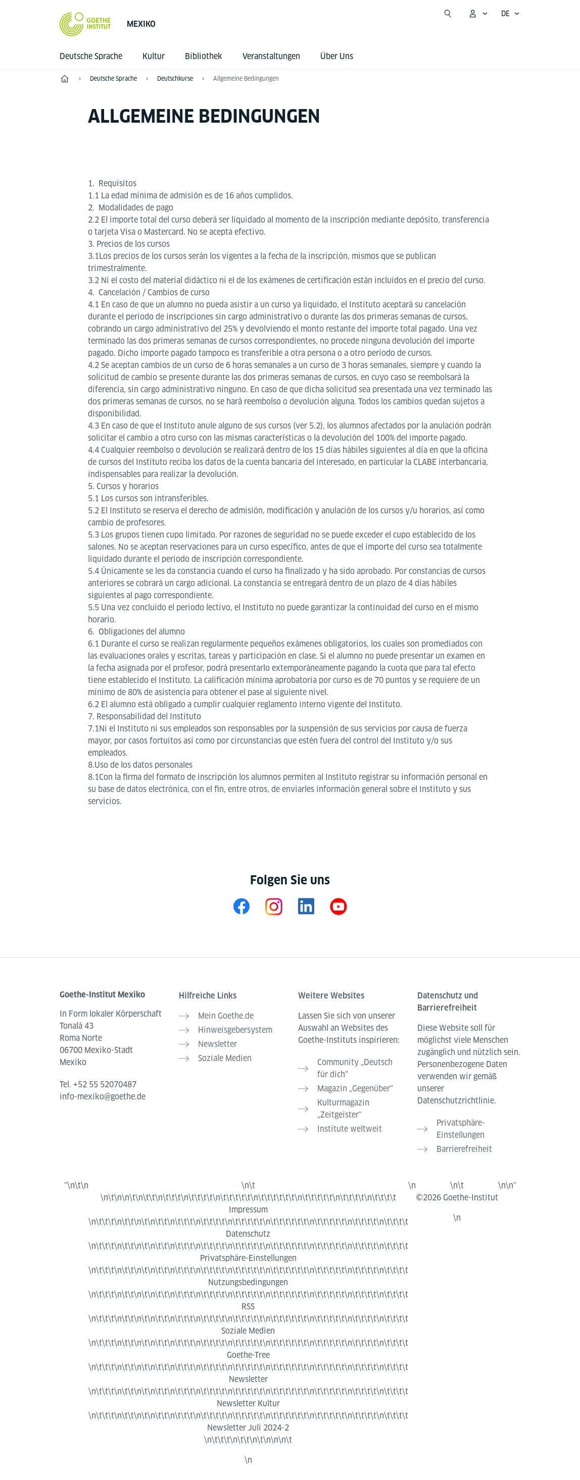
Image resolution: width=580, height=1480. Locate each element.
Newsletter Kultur (248, 1403)
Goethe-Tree (248, 1355)
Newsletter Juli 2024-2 (248, 1427)
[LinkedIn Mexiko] (306, 906)
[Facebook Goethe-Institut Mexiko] (241, 906)
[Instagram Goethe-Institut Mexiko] (274, 906)
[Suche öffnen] (447, 13)
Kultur (153, 56)
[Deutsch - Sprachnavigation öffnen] (510, 13)
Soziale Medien (248, 1331)
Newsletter (248, 1379)
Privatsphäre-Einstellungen (248, 1258)
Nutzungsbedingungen (248, 1282)
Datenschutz (248, 1234)
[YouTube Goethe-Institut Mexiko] (338, 906)
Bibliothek (203, 56)
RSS (248, 1306)
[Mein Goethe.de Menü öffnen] (478, 13)
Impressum (248, 1209)
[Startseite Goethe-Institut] (85, 24)
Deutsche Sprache (91, 56)
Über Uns (336, 56)
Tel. (98, 1084)
